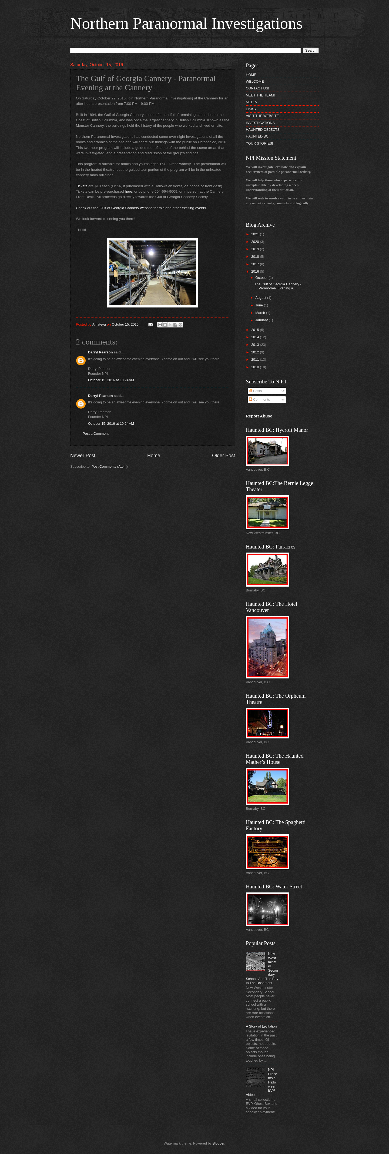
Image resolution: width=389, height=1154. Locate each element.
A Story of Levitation (261, 1026)
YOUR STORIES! (259, 143)
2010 (255, 367)
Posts (255, 391)
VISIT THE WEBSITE (262, 116)
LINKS (251, 109)
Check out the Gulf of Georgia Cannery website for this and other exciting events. (141, 208)
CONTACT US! (257, 88)
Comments (259, 399)
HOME (251, 75)
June (259, 305)
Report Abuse (259, 416)
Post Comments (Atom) (110, 466)
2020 (255, 242)
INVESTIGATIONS (260, 123)
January (262, 320)
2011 (255, 359)
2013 (255, 345)
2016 (255, 271)
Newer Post (82, 455)
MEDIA (251, 102)
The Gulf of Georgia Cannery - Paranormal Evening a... (277, 286)
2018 (255, 257)
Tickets (82, 186)
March (260, 313)
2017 (255, 264)
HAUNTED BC (257, 136)
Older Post (223, 455)
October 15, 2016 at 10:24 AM (111, 380)
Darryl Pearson (100, 352)
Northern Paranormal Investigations (186, 23)
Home (153, 455)
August (261, 298)
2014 (255, 337)
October (262, 278)
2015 (255, 330)
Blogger (218, 1143)
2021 (255, 234)
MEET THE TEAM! (260, 95)
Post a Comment (96, 434)
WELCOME (255, 81)
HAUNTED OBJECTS (263, 130)
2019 (255, 249)
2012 (255, 352)
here (128, 191)
